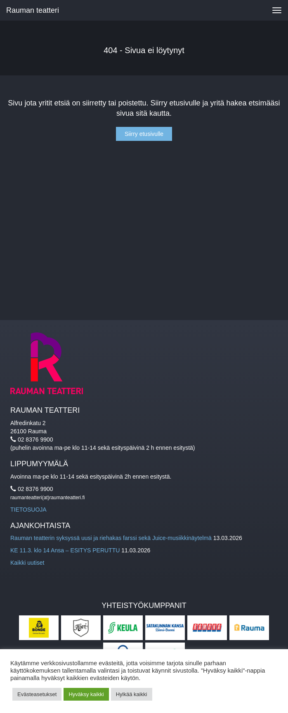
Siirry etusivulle (144, 134)
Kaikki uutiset (27, 562)
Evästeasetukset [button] (37, 694)
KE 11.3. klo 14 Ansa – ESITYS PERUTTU (65, 550)
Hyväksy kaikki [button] (86, 694)
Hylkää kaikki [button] (131, 694)
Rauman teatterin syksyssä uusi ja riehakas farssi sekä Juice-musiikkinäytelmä (111, 538)
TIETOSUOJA (28, 509)
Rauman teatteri (32, 10)
